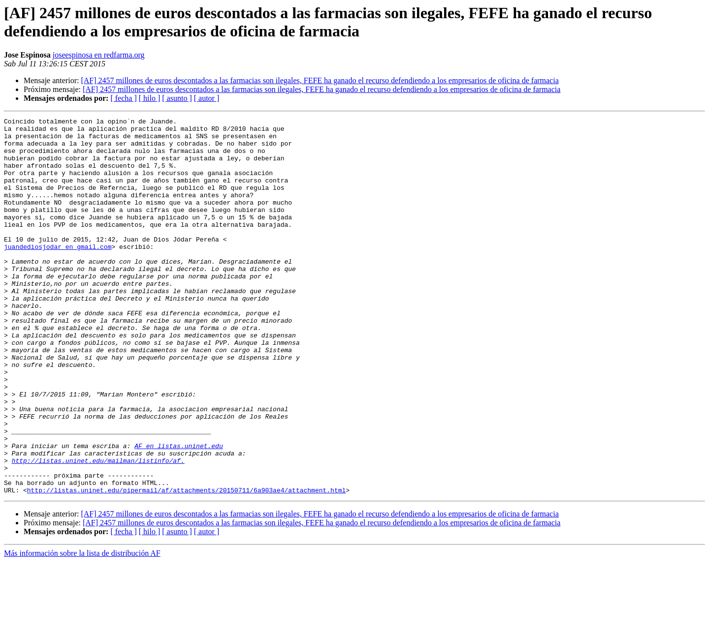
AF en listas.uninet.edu (178, 512)
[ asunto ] (177, 98)
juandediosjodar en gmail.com (57, 273)
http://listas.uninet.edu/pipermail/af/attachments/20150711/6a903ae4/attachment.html (186, 565)
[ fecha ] (123, 98)
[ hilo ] (150, 98)
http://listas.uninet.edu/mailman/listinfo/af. (98, 529)
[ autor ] (207, 98)
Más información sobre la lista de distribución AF (82, 628)
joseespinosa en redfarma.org (99, 55)
